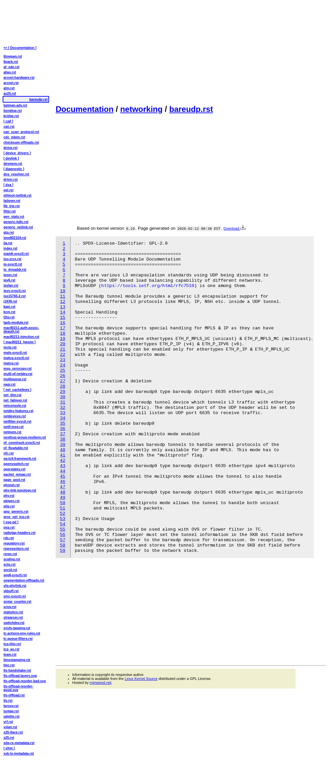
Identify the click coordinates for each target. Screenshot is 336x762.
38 (62, 439)
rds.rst (9, 538)
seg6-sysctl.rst (15, 575)
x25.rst (9, 737)
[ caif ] (8, 121)
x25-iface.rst (13, 732)
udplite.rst (12, 716)
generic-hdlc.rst (16, 222)
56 (62, 534)
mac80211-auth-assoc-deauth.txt (21, 329)
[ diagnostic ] (14, 169)
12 (62, 301)
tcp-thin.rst (12, 644)
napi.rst (10, 384)
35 (62, 423)
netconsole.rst (15, 405)
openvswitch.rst (16, 464)
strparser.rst (13, 617)
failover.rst (12, 201)
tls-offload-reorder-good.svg (18, 688)
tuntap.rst (11, 711)
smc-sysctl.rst (15, 596)
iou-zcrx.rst (13, 259)
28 (62, 386)
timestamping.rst (17, 660)
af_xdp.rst (12, 67)
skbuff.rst (11, 591)
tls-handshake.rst (17, 670)
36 (62, 428)
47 (62, 487)
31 (62, 402)
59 (62, 550)
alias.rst (10, 72)
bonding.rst (13, 111)
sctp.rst (10, 564)
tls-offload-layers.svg (20, 676)
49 (62, 497)
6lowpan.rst (13, 56)
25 (62, 370)
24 (62, 365)
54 (62, 524)
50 (62, 502)
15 (62, 317)
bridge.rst (11, 116)
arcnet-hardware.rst (19, 77)
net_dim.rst (13, 395)
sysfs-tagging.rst (17, 628)
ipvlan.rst (11, 285)
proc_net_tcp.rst (16, 517)
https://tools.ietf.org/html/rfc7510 (147, 285)
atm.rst (9, 88)
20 (62, 344)
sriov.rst (10, 607)
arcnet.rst (11, 83)
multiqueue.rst (15, 379)
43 (62, 465)
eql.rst (9, 190)
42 (62, 460)
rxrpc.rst (10, 554)
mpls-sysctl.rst (15, 353)
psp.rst (9, 527)
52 (62, 513)
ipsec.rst (10, 275)
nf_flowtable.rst (16, 448)
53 (62, 518)
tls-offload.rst (14, 695)
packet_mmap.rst (17, 474)
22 (62, 354)
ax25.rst (10, 93)
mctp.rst (10, 347)
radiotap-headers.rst (20, 533)
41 (62, 455)
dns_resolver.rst (16, 174)
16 (62, 322)
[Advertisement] (191, 51)
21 (62, 349)
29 (62, 391)
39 (62, 444)
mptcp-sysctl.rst (16, 358)
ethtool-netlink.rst (17, 195)
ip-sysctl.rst (13, 264)
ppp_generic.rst (16, 511)
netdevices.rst (15, 416)
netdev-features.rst (18, 411)
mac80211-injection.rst (21, 337)
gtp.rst (9, 232)
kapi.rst (10, 307)
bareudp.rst (191, 109)
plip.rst (9, 506)
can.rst (9, 126)
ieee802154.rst (15, 238)
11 (62, 296)
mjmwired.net (100, 683)
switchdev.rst (14, 623)
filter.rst (10, 211)
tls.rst (8, 700)
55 (62, 529)
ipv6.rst (10, 280)
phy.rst (9, 496)
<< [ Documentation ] (20, 48)
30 (62, 397)
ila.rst (8, 243)
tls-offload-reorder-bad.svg (25, 681)
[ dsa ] (8, 185)
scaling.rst (12, 559)
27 (62, 381)
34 (62, 418)
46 (62, 481)
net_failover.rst (15, 400)
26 (62, 375)
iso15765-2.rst (15, 296)
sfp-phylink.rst (15, 586)
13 (62, 307)
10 (62, 291)
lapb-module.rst (16, 322)
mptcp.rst (11, 363)
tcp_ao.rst (12, 649)
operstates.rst (15, 469)
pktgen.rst (12, 501)
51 (62, 508)
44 (62, 471)
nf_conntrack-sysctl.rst (22, 443)
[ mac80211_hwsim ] (20, 342)
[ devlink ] (11, 158)
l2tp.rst (9, 317)
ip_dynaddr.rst (15, 269)
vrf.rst (8, 722)
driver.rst (11, 179)
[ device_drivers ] (17, 153)
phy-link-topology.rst (20, 490)
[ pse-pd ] (11, 522)
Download (235, 228)
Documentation (85, 109)
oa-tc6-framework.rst (20, 458)
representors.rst (16, 548)
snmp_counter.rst (17, 601)
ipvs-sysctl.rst (15, 291)
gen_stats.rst (14, 216)
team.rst (10, 654)
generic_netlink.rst (18, 227)
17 (62, 328)
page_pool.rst (15, 480)
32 (62, 407)
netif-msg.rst (14, 427)
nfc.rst (9, 453)
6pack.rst (11, 62)
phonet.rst (12, 485)
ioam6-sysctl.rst (16, 254)
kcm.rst (10, 312)
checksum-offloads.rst (21, 142)
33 (62, 412)
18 (62, 333)
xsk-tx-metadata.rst (19, 753)
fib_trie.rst (12, 206)
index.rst (11, 248)
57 (62, 540)
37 (62, 434)
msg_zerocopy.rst (18, 368)
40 (62, 450)
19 (62, 338)
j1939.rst (10, 301)
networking (141, 109)
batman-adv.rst (15, 105)
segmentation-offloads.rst (24, 580)
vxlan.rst (10, 727)
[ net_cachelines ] (17, 390)
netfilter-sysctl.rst (17, 421)
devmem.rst (13, 164)
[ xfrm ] (9, 748)
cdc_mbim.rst (14, 137)
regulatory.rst (14, 543)
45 (62, 476)
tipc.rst (9, 665)
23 (62, 359)
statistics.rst (13, 612)
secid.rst (10, 570)
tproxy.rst (11, 706)
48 (62, 492)
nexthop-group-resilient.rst (25, 437)
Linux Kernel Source (141, 679)
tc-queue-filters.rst (18, 639)
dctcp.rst (11, 148)
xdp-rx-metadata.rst (19, 743)
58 (62, 545)
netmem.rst (13, 432)
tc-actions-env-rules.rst (22, 633)
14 (62, 312)
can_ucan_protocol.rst (21, 132)
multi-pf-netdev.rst (18, 374)
